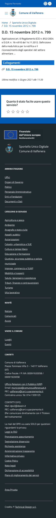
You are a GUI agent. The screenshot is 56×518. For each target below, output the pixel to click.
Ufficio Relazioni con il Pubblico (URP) (23, 384)
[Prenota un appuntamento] (46, 3)
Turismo (9, 287)
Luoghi (8, 339)
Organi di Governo (14, 182)
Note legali (10, 465)
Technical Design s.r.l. (25, 507)
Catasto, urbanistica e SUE (18, 244)
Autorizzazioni (12, 239)
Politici (8, 187)
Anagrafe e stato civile (16, 230)
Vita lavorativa (12, 292)
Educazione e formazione (17, 254)
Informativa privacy (14, 456)
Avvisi (8, 321)
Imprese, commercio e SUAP (19, 268)
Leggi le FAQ (11, 432)
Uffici (7, 177)
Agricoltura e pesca (14, 220)
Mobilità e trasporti (14, 273)
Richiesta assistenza (15, 446)
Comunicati (10, 316)
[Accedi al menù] (2, 13)
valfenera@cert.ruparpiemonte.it (26, 391)
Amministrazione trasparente (20, 451)
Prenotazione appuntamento (19, 436)
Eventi (8, 344)
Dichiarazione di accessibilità (19, 470)
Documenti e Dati (13, 201)
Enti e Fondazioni (13, 196)
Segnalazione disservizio (17, 441)
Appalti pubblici (12, 234)
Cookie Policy (11, 461)
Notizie (8, 311)
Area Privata (11, 489)
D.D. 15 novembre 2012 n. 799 (22, 69)
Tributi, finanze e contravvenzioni (22, 283)
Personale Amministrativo (18, 192)
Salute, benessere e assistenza (20, 278)
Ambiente (10, 225)
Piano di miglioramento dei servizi (22, 475)
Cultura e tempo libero (16, 249)
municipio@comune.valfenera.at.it (28, 388)
